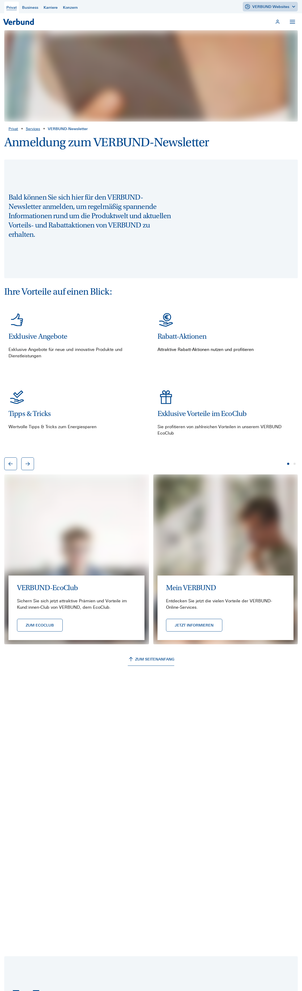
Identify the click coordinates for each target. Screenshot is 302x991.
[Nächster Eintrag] (27, 463)
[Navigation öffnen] (292, 21)
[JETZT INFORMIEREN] (194, 625)
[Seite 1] (288, 464)
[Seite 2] (295, 464)
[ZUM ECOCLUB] (40, 625)
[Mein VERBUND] (277, 21)
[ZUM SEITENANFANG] (151, 659)
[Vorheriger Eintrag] (10, 463)
